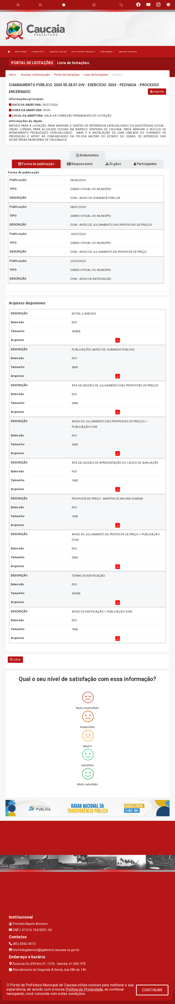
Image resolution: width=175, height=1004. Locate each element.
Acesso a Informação (35, 74)
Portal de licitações (67, 74)
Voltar (15, 659)
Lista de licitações (96, 74)
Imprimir (157, 91)
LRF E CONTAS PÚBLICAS (83, 52)
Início (12, 74)
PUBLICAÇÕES (107, 52)
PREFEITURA (21, 52)
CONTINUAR (152, 990)
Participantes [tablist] (145, 164)
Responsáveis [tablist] (80, 164)
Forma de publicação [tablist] (36, 164)
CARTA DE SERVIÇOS (128, 52)
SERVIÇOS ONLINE (58, 52)
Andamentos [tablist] (87, 155)
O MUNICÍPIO (38, 52)
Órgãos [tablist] (113, 164)
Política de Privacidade (84, 989)
